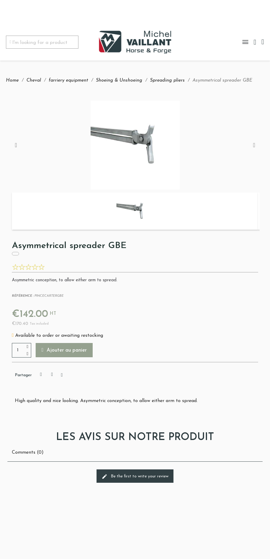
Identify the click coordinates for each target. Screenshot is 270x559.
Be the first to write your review (135, 476)
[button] (64, 350)
